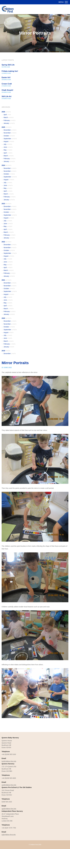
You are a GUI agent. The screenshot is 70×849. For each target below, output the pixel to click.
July (8, 144)
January (9, 123)
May (8, 150)
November (10, 133)
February (9, 120)
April (7, 114)
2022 (6, 242)
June (8, 147)
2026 (6, 112)
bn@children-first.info (9, 761)
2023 (6, 203)
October (9, 136)
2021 (6, 280)
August (9, 141)
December (10, 130)
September (10, 138)
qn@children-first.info (9, 785)
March (9, 117)
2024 (6, 165)
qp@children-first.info (9, 809)
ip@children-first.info (9, 835)
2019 (6, 351)
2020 (6, 318)
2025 (6, 127)
